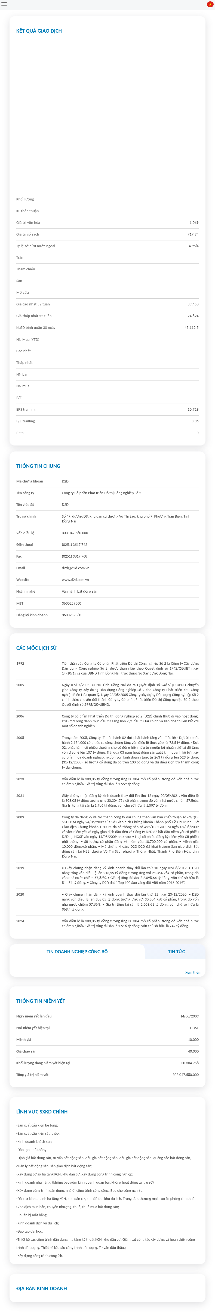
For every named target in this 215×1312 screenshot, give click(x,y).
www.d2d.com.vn (75, 579)
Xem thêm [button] (193, 972)
